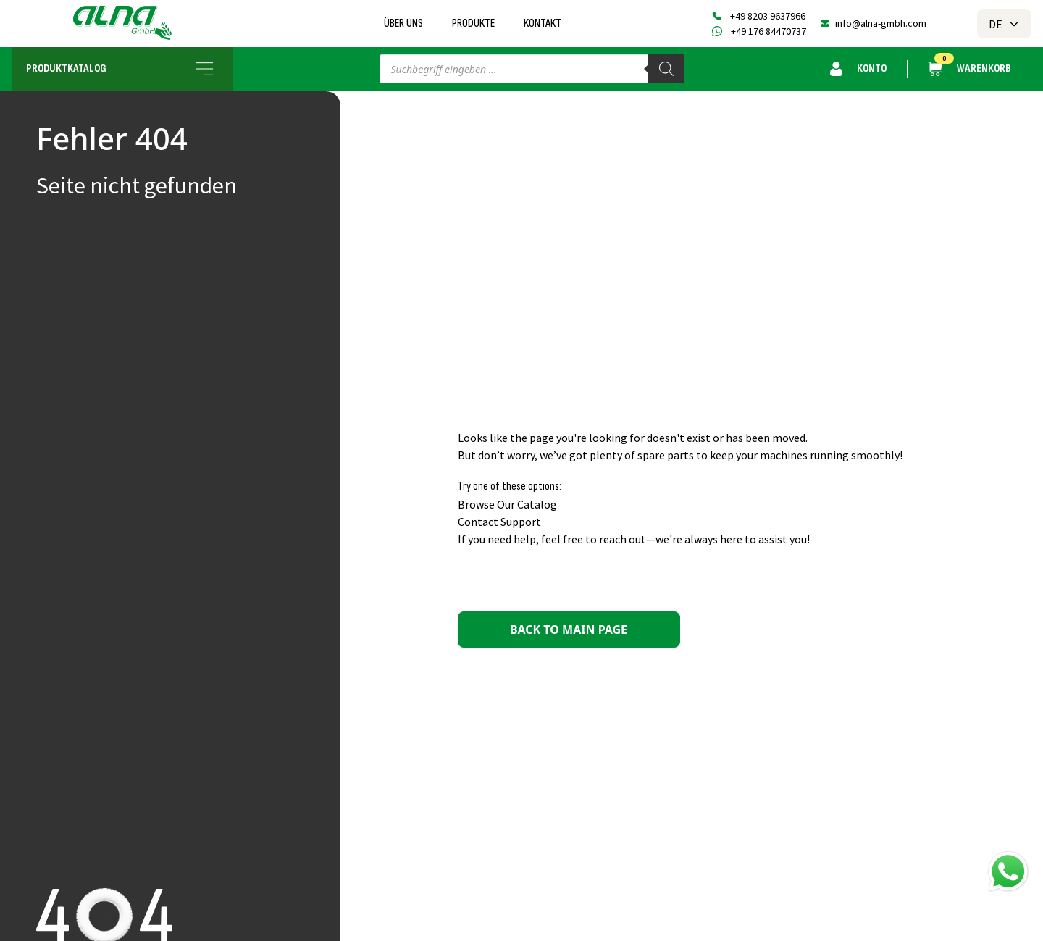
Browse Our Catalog (507, 504)
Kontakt (542, 23)
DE (1004, 24)
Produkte (473, 23)
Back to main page (568, 629)
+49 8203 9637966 (767, 15)
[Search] (666, 68)
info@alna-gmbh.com (880, 23)
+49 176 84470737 (768, 31)
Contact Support (499, 521)
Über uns (403, 23)
